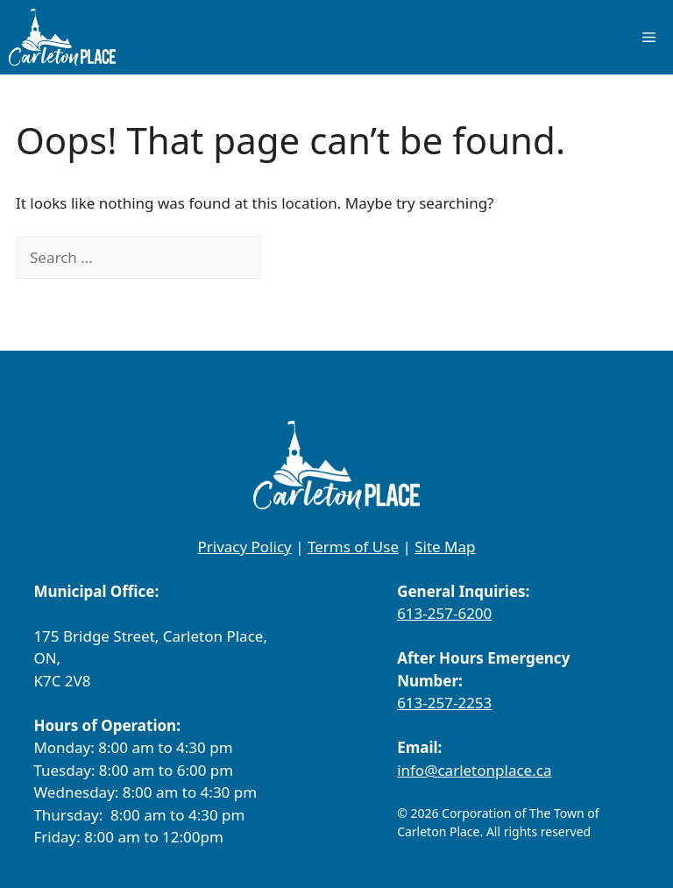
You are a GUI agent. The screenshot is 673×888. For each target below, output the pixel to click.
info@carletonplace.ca (474, 770)
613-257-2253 (444, 703)
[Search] (290, 258)
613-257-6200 (444, 613)
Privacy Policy (244, 546)
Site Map (444, 546)
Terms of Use (353, 546)
